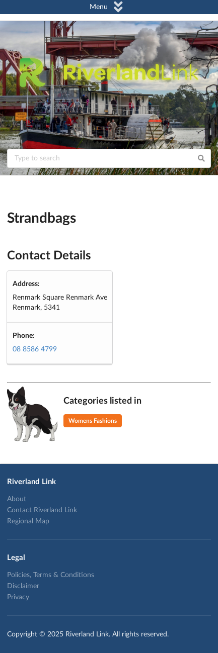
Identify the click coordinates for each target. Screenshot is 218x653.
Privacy (18, 597)
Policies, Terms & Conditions (50, 575)
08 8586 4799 (35, 349)
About (16, 499)
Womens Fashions (92, 421)
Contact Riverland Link (42, 510)
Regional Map (28, 521)
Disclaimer (23, 586)
